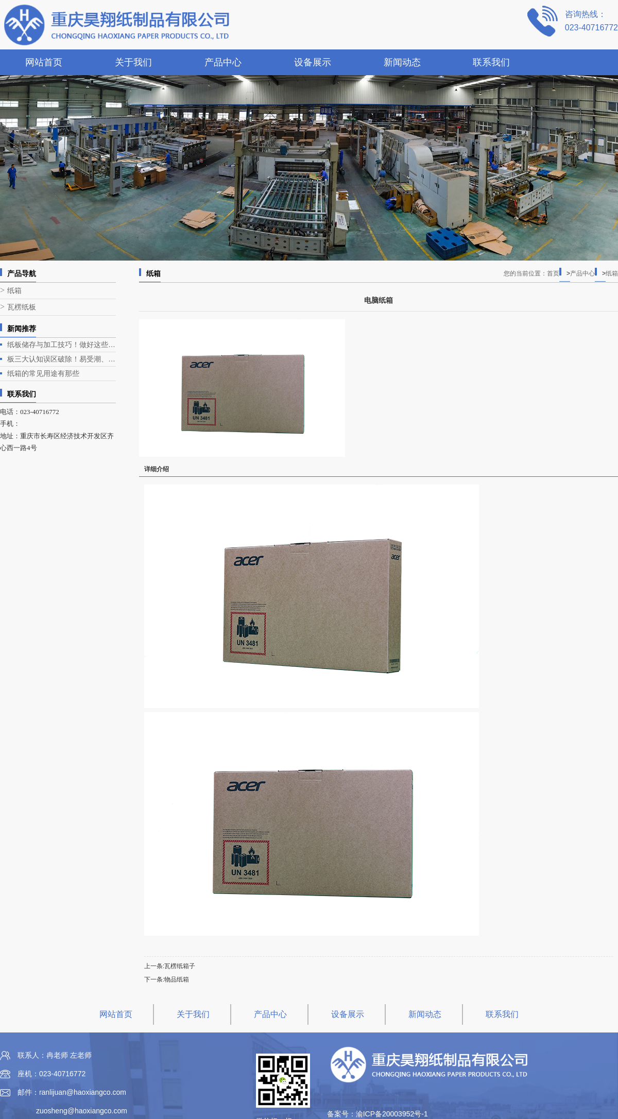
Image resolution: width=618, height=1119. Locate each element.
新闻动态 (402, 62)
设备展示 (312, 62)
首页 (558, 273)
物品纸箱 (176, 979)
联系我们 (491, 62)
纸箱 (14, 291)
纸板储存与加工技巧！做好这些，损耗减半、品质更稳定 (61, 344)
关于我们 (133, 62)
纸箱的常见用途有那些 (43, 373)
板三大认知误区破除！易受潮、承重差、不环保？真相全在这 (61, 359)
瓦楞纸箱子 (179, 966)
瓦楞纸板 (21, 307)
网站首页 (43, 62)
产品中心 (223, 62)
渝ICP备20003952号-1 (392, 1114)
